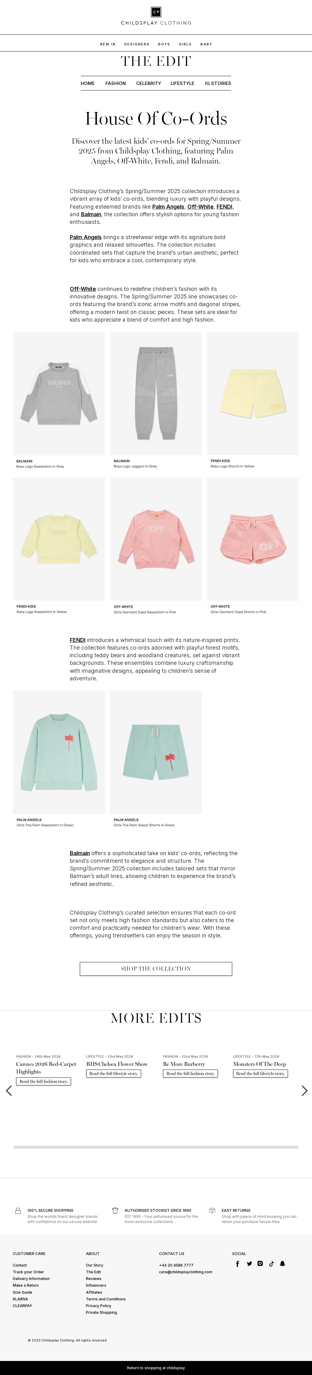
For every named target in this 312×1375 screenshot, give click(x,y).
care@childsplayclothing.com (185, 1272)
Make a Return (26, 1285)
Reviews (93, 1278)
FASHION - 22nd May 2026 (185, 1056)
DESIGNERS (137, 44)
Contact (20, 1265)
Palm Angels (168, 206)
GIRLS (185, 44)
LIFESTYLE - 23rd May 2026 (109, 1056)
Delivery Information (31, 1278)
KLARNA (20, 1299)
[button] (8, 1091)
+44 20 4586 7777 (176, 1265)
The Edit (93, 1272)
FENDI (224, 206)
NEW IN (108, 44)
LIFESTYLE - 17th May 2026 (256, 1056)
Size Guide (22, 1292)
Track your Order (28, 1272)
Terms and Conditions (106, 1299)
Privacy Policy (98, 1305)
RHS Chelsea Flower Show (117, 1064)
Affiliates (94, 1292)
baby (206, 44)
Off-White (200, 206)
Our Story (94, 1265)
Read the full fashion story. (44, 1081)
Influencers (96, 1285)
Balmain (91, 214)
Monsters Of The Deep (259, 1064)
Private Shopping (101, 1312)
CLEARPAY (22, 1305)
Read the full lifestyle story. (113, 1073)
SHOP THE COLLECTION (156, 968)
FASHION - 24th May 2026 (38, 1056)
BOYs (164, 44)
